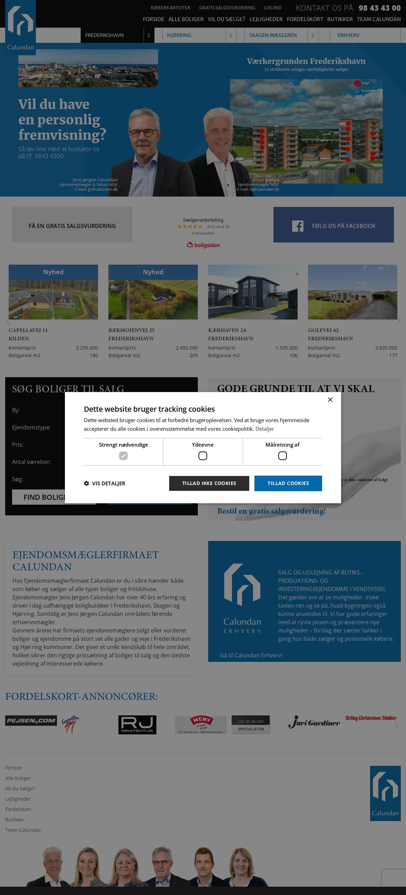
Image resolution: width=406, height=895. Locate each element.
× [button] (329, 399)
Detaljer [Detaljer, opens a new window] (264, 428)
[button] (104, 483)
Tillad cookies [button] (288, 483)
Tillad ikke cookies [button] (209, 483)
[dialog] (203, 447)
